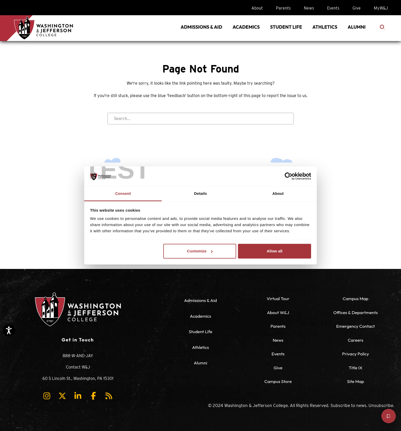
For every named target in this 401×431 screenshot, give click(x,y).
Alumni (200, 362)
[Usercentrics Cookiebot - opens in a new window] (288, 176)
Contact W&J (78, 367)
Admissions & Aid (200, 300)
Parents (283, 8)
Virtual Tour (278, 298)
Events (333, 8)
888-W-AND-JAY (78, 355)
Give (356, 8)
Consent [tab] (123, 193)
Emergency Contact (355, 326)
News (309, 8)
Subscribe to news (348, 405)
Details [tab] (200, 193)
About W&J (278, 312)
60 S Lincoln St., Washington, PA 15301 (77, 378)
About (257, 8)
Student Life (200, 331)
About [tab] (278, 193)
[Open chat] (388, 416)
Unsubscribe (380, 405)
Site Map (355, 381)
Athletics (200, 347)
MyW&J (381, 8)
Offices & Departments (355, 312)
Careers (355, 340)
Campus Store (278, 381)
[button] (47, 396)
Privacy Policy (355, 353)
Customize (200, 251)
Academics (200, 316)
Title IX (355, 367)
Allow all (274, 251)
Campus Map (355, 298)
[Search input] (200, 118)
